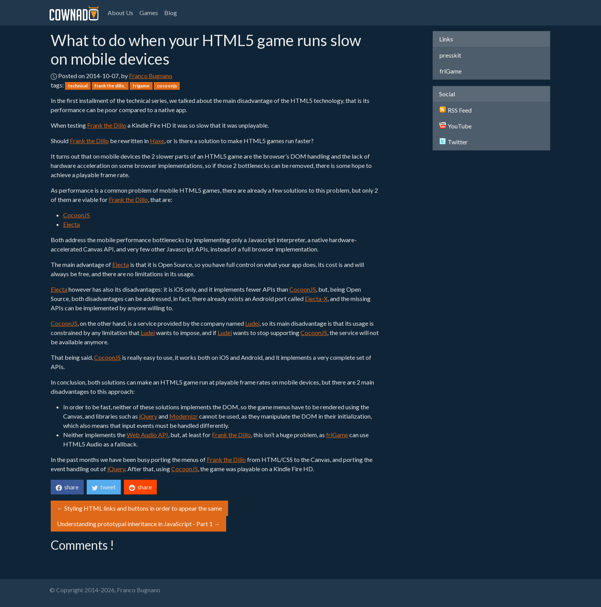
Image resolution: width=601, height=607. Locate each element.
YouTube (456, 126)
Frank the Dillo (106, 125)
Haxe (157, 140)
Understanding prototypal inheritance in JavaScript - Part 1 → (138, 523)
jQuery (148, 416)
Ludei (252, 323)
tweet (104, 487)
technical (78, 86)
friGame (337, 434)
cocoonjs (167, 86)
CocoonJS (76, 215)
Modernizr (183, 416)
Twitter (454, 141)
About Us (120, 12)
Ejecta (71, 224)
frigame (141, 86)
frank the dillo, (109, 86)
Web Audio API (147, 434)
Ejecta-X (316, 298)
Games (148, 12)
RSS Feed (456, 110)
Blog (170, 12)
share (67, 487)
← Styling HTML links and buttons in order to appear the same (139, 508)
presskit (450, 55)
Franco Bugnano (150, 75)
